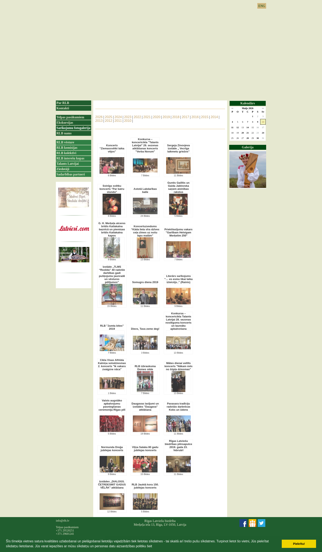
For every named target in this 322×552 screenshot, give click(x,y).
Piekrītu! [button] (299, 543)
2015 (204, 117)
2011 (118, 120)
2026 (99, 117)
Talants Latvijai (67, 163)
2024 (118, 117)
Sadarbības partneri (70, 174)
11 (232, 127)
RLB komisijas (66, 147)
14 (247, 127)
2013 (99, 120)
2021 (147, 117)
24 (263, 132)
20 (243, 132)
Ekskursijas (64, 122)
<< (232, 108)
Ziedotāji (62, 169)
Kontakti (62, 108)
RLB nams (63, 133)
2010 (127, 120)
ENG (261, 6)
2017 (185, 117)
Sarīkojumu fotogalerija (73, 128)
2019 (166, 117)
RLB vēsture (65, 142)
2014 (214, 117)
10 (263, 122)
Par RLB (62, 103)
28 (247, 138)
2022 (137, 117)
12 (238, 127)
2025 (108, 117)
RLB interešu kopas (70, 158)
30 (257, 138)
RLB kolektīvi (66, 153)
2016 (195, 117)
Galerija (248, 147)
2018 (175, 117)
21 (247, 132)
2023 (127, 117)
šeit (149, 546)
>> (263, 108)
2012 (108, 120)
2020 (156, 117)
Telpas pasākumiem (70, 117)
